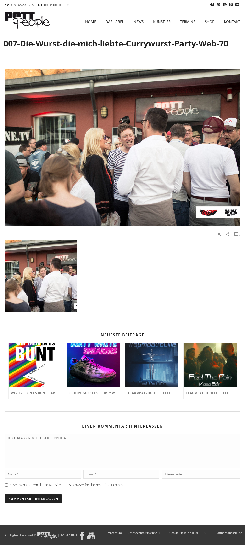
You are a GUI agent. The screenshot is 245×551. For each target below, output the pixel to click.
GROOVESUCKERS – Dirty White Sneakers (94, 393)
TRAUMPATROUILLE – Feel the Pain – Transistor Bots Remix (153, 393)
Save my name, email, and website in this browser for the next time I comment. (69, 490)
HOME (90, 21)
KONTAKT (232, 21)
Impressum (114, 538)
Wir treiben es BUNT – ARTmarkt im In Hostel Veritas (36, 393)
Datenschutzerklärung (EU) (146, 538)
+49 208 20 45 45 (22, 4)
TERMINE (187, 21)
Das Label (115, 21)
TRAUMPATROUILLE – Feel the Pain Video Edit (211, 393)
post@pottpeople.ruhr (60, 4)
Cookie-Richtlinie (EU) (183, 538)
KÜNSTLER (162, 21)
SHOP (209, 21)
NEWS (139, 21)
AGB (207, 538)
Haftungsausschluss (228, 538)
